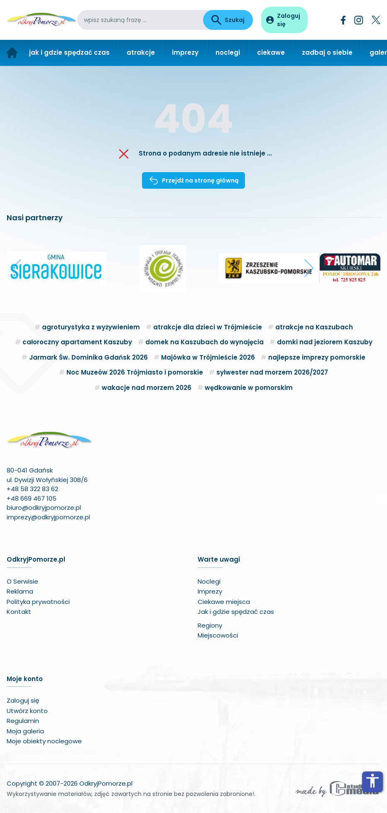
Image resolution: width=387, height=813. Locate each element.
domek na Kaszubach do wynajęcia (204, 342)
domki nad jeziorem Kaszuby (324, 342)
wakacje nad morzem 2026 (146, 387)
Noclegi (209, 581)
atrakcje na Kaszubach (314, 327)
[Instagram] (358, 20)
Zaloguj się (23, 700)
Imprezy (210, 591)
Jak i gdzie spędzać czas (236, 611)
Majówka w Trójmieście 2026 (208, 357)
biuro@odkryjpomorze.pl (44, 507)
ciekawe (271, 52)
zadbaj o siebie (327, 52)
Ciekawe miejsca (224, 601)
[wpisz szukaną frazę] (140, 19)
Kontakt (19, 611)
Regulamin (23, 720)
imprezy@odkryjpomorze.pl (48, 517)
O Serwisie (22, 581)
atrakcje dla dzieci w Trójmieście (207, 327)
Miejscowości (218, 635)
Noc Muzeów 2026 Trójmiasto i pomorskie (134, 372)
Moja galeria (25, 731)
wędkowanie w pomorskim (249, 387)
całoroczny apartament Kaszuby (77, 342)
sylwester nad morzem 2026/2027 (272, 372)
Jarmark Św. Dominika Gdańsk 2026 (88, 357)
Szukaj (228, 20)
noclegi (228, 52)
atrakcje (141, 52)
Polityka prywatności (38, 601)
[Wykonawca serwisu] (337, 788)
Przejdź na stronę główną (193, 180)
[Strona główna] (12, 53)
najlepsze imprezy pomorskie (316, 357)
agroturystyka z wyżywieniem (91, 327)
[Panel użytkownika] (284, 20)
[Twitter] (376, 20)
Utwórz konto (27, 710)
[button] (16, 268)
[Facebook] (343, 20)
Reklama (20, 591)
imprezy (185, 52)
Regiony (210, 625)
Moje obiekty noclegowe (44, 741)
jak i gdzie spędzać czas (69, 52)
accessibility (372, 780)
